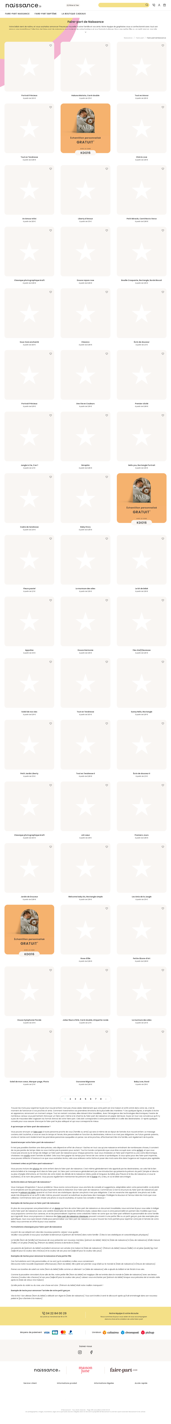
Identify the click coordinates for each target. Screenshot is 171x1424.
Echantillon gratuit (67, 1406)
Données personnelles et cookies (104, 1399)
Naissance (128, 38)
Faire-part (140, 38)
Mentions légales (104, 1392)
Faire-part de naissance (53, 29)
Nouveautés (67, 1388)
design (58, 1208)
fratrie (94, 1177)
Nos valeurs (67, 1403)
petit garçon (143, 29)
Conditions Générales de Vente (104, 1396)
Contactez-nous (33, 1399)
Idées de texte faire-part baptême (140, 1392)
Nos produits (67, 1392)
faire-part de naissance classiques (72, 1217)
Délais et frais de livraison (30, 1392)
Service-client (30, 1383)
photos (36, 1169)
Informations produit (67, 1383)
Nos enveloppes (67, 1396)
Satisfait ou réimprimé (30, 1396)
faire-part (37, 1132)
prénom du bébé (28, 1193)
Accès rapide (141, 1383)
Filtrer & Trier (74, 5)
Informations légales (104, 1383)
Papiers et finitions (67, 1399)
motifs (27, 1156)
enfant (140, 1150)
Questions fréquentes (30, 1388)
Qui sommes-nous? (104, 1388)
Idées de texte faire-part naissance (141, 1388)
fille (130, 29)
